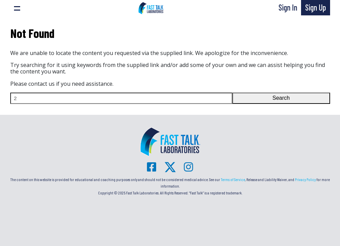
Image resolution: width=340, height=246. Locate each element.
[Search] (121, 98)
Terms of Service (233, 179)
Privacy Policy (305, 179)
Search (281, 98)
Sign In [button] (287, 7)
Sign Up (315, 7)
